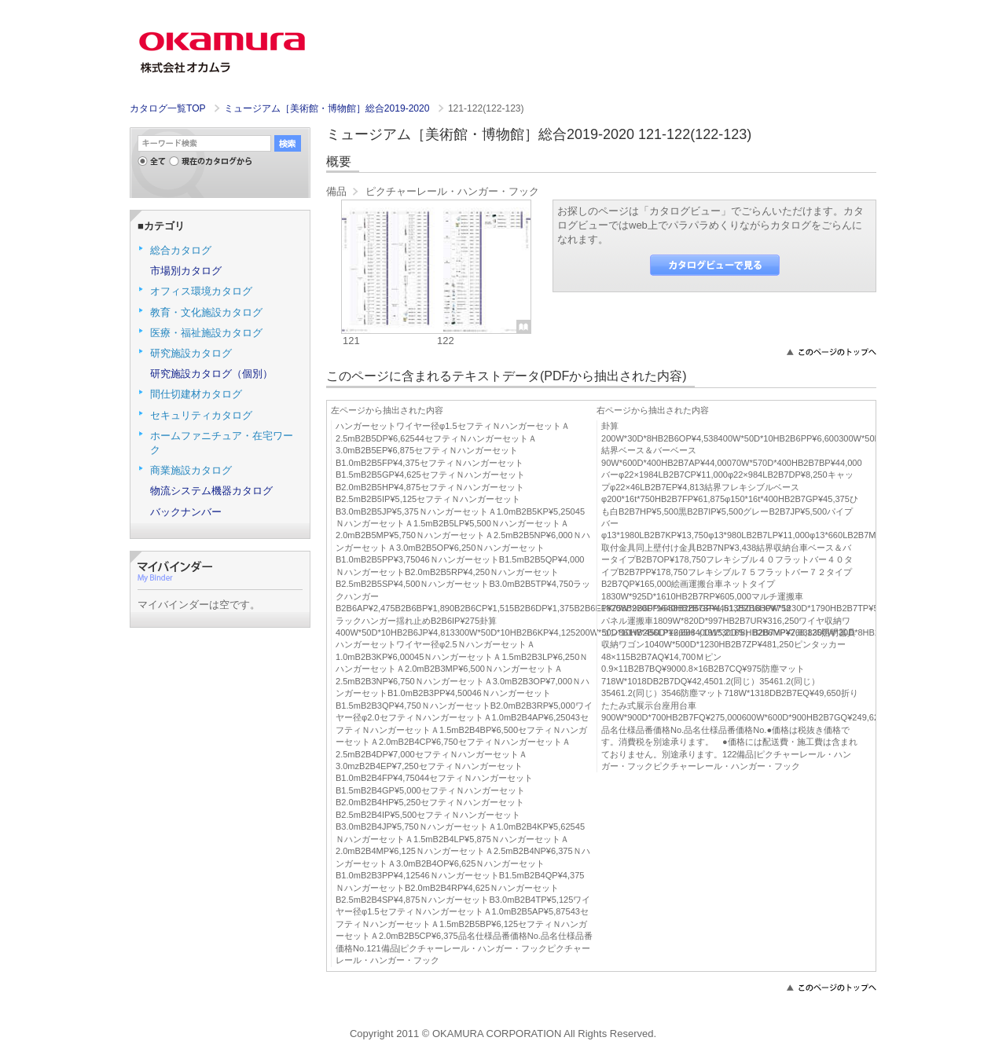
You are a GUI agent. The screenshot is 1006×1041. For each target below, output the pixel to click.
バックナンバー (186, 512)
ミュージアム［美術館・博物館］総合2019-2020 (328, 108)
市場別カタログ (186, 271)
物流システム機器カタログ (211, 491)
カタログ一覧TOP (167, 108)
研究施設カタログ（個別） (211, 373)
